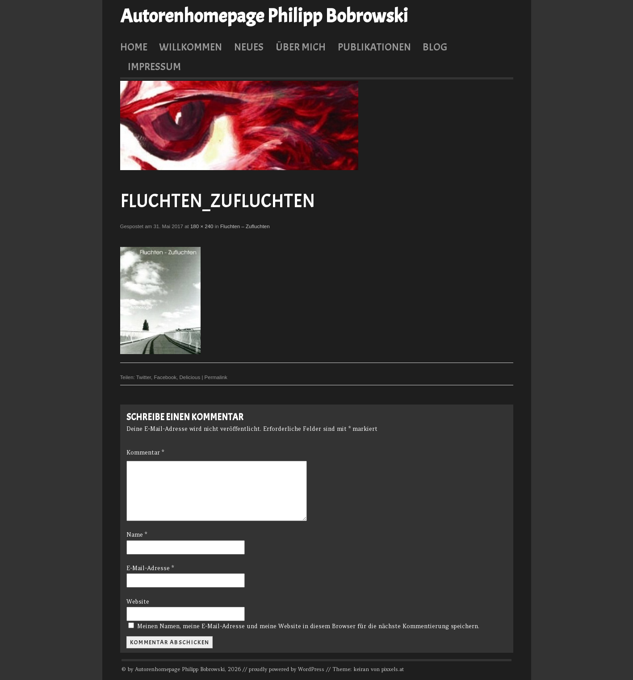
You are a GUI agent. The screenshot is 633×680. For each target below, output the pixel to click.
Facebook (165, 377)
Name (136, 534)
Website (137, 601)
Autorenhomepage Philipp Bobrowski (264, 16)
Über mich (301, 47)
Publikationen (374, 47)
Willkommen (190, 47)
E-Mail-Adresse (150, 568)
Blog (435, 47)
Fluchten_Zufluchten (217, 201)
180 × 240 (202, 226)
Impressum (154, 66)
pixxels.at (392, 669)
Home (133, 47)
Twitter (143, 377)
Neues (249, 47)
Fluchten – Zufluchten (245, 226)
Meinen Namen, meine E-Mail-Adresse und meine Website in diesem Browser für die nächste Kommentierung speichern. (308, 626)
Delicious (189, 377)
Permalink (216, 377)
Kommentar (145, 452)
